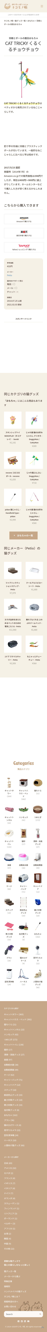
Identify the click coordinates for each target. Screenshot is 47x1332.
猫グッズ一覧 (10, 1271)
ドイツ (7, 1193)
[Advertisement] (23, 347)
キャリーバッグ (11, 1079)
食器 (6, 1059)
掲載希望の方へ (11, 1301)
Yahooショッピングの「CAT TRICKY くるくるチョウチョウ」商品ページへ (24, 247)
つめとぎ (8, 1039)
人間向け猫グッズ (12, 1145)
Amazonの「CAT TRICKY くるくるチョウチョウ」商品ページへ (24, 219)
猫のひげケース (11, 1125)
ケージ (7, 1074)
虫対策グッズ (10, 1110)
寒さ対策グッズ (11, 1104)
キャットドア (10, 1084)
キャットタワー (11, 1014)
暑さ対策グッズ (11, 1099)
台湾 (6, 1233)
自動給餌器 (9, 1069)
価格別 (7, 1286)
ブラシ (7, 1120)
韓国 (6, 1238)
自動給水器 (9, 1064)
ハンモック (9, 1034)
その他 (7, 1248)
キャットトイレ (11, 1044)
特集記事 (8, 1281)
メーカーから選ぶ (12, 1276)
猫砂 (6, 1049)
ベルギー (8, 1223)
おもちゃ (8, 1115)
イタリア (8, 1188)
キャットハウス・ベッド (15, 1019)
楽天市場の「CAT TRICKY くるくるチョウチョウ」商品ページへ (24, 233)
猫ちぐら (8, 1024)
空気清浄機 (9, 1135)
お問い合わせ (10, 1306)
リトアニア (9, 1213)
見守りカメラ (10, 1130)
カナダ (7, 1173)
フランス (8, 1178)
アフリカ (8, 1228)
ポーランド (9, 1218)
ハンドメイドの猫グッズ (15, 1291)
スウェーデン (10, 1203)
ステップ (8, 1089)
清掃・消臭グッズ (12, 1054)
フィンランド (10, 1208)
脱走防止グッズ (11, 1094)
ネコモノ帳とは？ (12, 1296)
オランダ (8, 1198)
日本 (6, 1163)
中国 (6, 1243)
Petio (9, 275)
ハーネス (8, 1140)
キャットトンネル (12, 1029)
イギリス (8, 1183)
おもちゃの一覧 (25, 535)
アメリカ (8, 1168)
